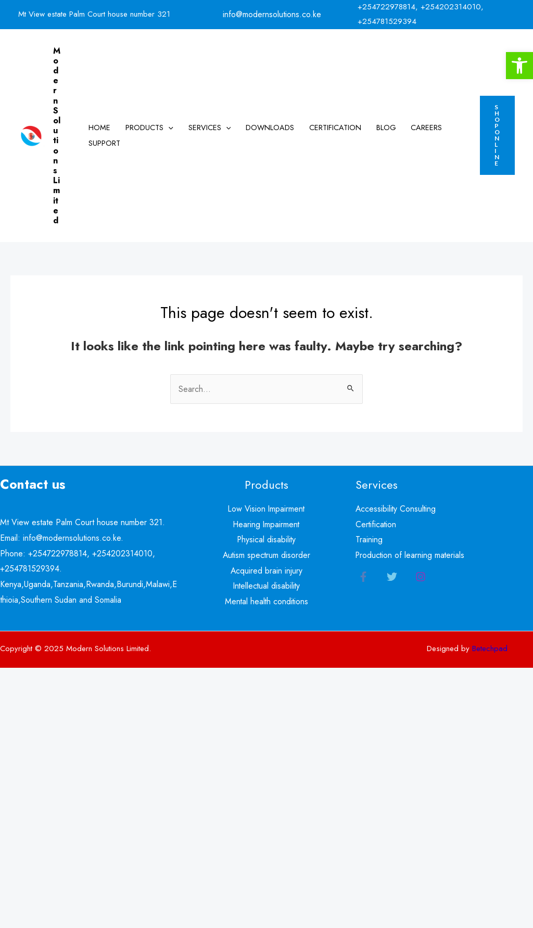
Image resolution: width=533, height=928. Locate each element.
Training (369, 539)
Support (104, 143)
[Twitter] (392, 576)
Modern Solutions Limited (56, 135)
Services (209, 127)
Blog (386, 127)
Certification (335, 127)
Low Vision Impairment (266, 509)
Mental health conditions (266, 601)
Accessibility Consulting (396, 509)
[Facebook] (363, 576)
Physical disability (266, 539)
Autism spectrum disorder (266, 555)
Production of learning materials (411, 555)
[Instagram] (420, 576)
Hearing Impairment (266, 524)
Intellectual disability (266, 586)
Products (149, 127)
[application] (168, 127)
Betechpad (489, 648)
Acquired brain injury (266, 571)
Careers (426, 127)
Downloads (270, 127)
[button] (519, 65)
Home (99, 127)
